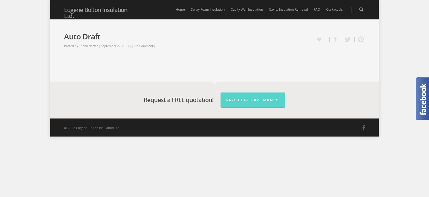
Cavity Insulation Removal (288, 9)
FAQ (317, 9)
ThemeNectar (88, 46)
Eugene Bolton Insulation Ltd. (95, 13)
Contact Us (334, 9)
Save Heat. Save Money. (253, 100)
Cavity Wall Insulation (247, 9)
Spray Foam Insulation (208, 9)
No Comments (144, 46)
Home (180, 9)
